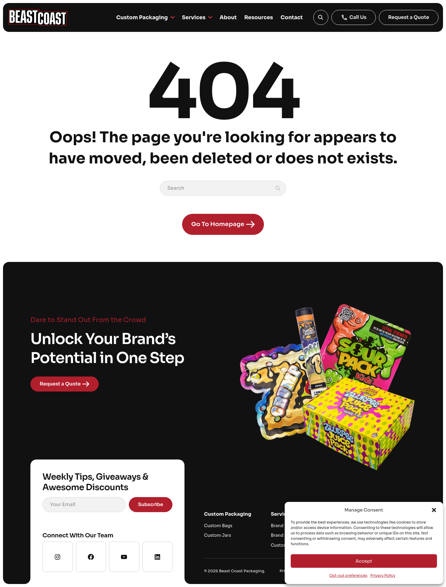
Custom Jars (217, 535)
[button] (434, 510)
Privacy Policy (382, 575)
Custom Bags (218, 525)
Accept (363, 561)
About (226, 17)
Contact (291, 17)
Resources (257, 17)
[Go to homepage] (38, 17)
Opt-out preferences (348, 575)
